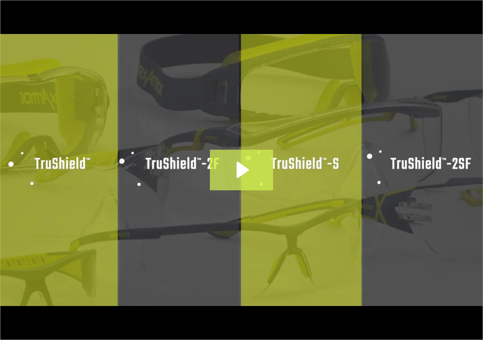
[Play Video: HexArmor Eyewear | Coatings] (241, 170)
